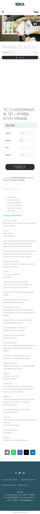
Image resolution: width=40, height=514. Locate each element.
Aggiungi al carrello (20, 167)
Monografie (23, 178)
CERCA (20, 57)
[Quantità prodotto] (20, 161)
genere (8, 155)
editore (8, 140)
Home (4, 31)
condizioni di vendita (28, 479)
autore (8, 133)
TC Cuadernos (13, 180)
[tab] (11, 188)
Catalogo (21, 180)
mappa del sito (23, 485)
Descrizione (11, 189)
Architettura (13, 31)
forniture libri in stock (9, 479)
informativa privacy (8, 485)
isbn (7, 148)
